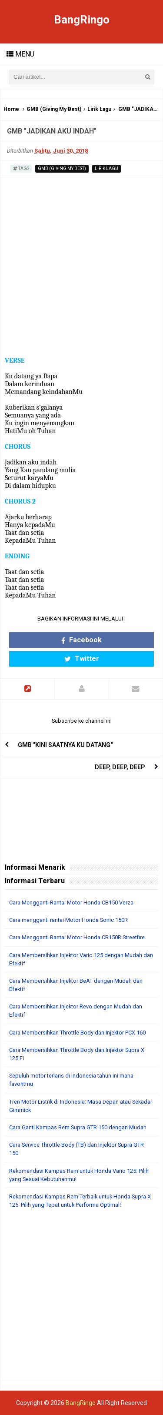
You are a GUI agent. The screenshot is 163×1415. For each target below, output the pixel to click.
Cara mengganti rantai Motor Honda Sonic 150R (68, 920)
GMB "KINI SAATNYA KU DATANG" (65, 744)
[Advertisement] (81, 1299)
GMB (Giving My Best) (54, 109)
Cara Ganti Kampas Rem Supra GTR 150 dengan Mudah (77, 1127)
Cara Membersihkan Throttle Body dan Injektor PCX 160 (77, 1032)
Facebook (81, 640)
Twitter (81, 658)
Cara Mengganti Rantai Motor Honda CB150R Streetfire (77, 937)
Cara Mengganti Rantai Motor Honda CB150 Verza (71, 902)
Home (11, 109)
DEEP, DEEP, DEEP (120, 767)
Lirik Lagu (99, 109)
